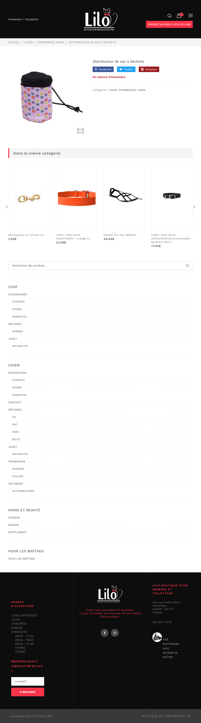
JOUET (12, 338)
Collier (17, 476)
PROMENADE (16, 461)
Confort (18, 301)
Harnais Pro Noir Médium (119, 234)
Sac (14, 424)
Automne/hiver (23, 491)
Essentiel (19, 316)
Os (14, 416)
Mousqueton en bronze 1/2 (26, 234)
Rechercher (187, 265)
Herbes (17, 331)
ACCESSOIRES (17, 294)
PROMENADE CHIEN (51, 42)
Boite (16, 439)
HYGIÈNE (14, 517)
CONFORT (14, 402)
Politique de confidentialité (166, 716)
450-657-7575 (162, 622)
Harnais (18, 468)
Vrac (15, 431)
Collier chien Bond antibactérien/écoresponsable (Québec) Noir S (170, 238)
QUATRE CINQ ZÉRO (39, 716)
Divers (17, 309)
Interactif (20, 346)
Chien (29, 42)
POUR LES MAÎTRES (21, 558)
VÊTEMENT (16, 483)
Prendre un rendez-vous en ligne (169, 24)
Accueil (14, 42)
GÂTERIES (15, 324)
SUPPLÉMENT (17, 532)
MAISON (13, 524)
